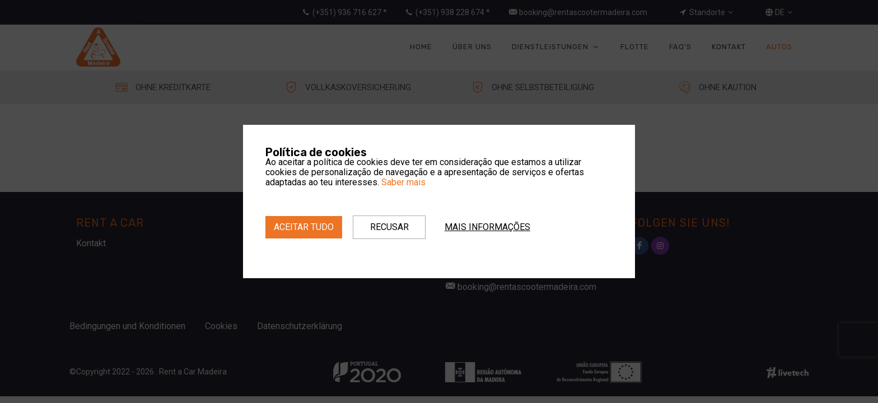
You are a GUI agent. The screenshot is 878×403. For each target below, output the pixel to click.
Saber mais (403, 182)
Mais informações (487, 227)
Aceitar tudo (304, 227)
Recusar (389, 227)
